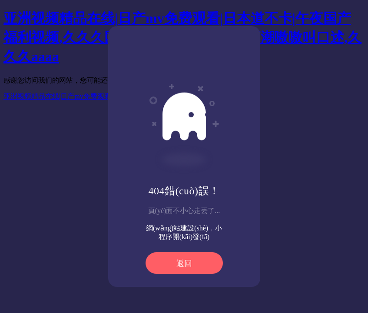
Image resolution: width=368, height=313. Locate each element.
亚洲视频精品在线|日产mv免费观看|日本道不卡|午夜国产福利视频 (103, 96)
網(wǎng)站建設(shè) (177, 228)
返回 (184, 263)
